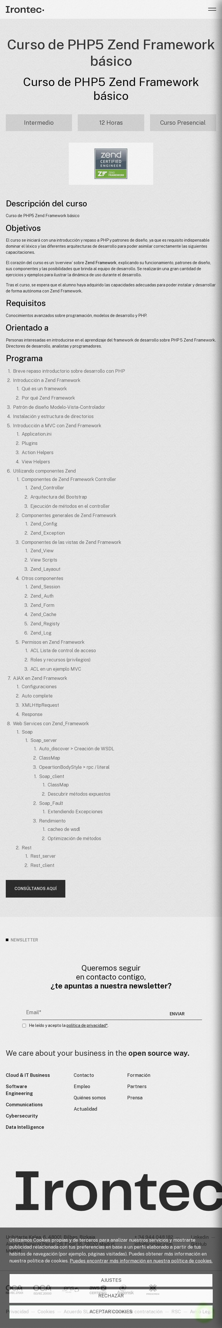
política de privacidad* (87, 1025)
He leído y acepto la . (68, 1025)
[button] (212, 9)
